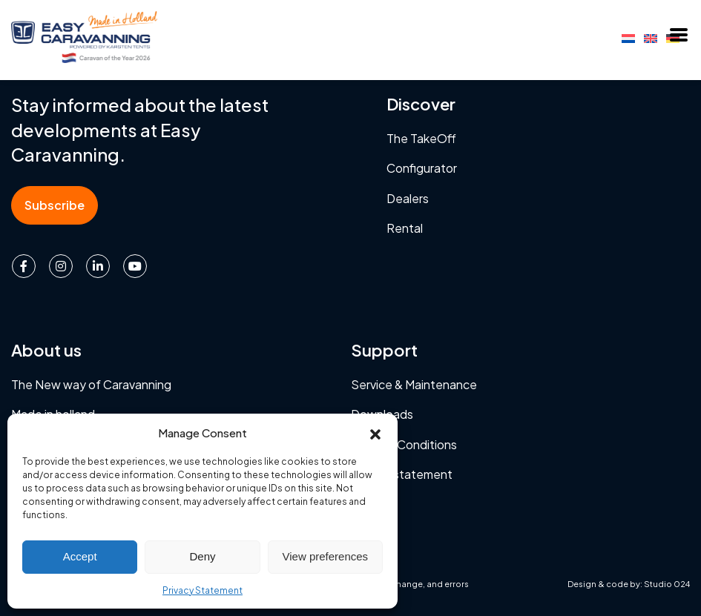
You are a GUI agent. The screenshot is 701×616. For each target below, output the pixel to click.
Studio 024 (667, 584)
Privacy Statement (202, 590)
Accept (80, 556)
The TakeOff (421, 138)
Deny (202, 556)
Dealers (407, 198)
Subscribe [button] (54, 205)
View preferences (326, 556)
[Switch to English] (650, 37)
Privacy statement (401, 474)
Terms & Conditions (404, 444)
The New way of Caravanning (91, 384)
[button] (375, 432)
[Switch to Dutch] (628, 37)
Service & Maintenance (414, 384)
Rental (404, 228)
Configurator (421, 168)
